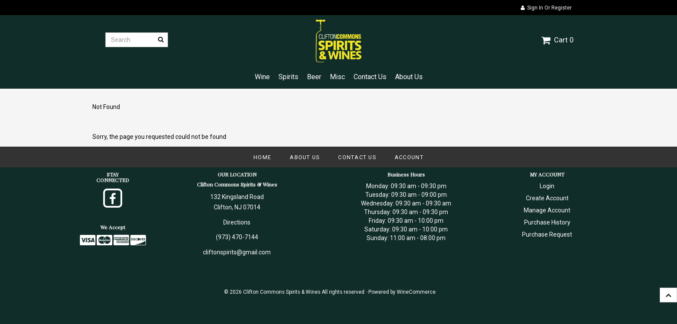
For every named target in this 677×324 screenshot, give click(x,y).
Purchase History (547, 222)
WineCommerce (416, 292)
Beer (314, 77)
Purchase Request (547, 234)
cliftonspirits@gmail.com (237, 252)
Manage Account (547, 210)
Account (409, 157)
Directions (236, 222)
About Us (409, 77)
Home (262, 157)
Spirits (288, 77)
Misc (337, 77)
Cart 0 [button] (557, 39)
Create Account (547, 198)
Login (547, 186)
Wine (262, 77)
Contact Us (370, 77)
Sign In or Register (546, 8)
